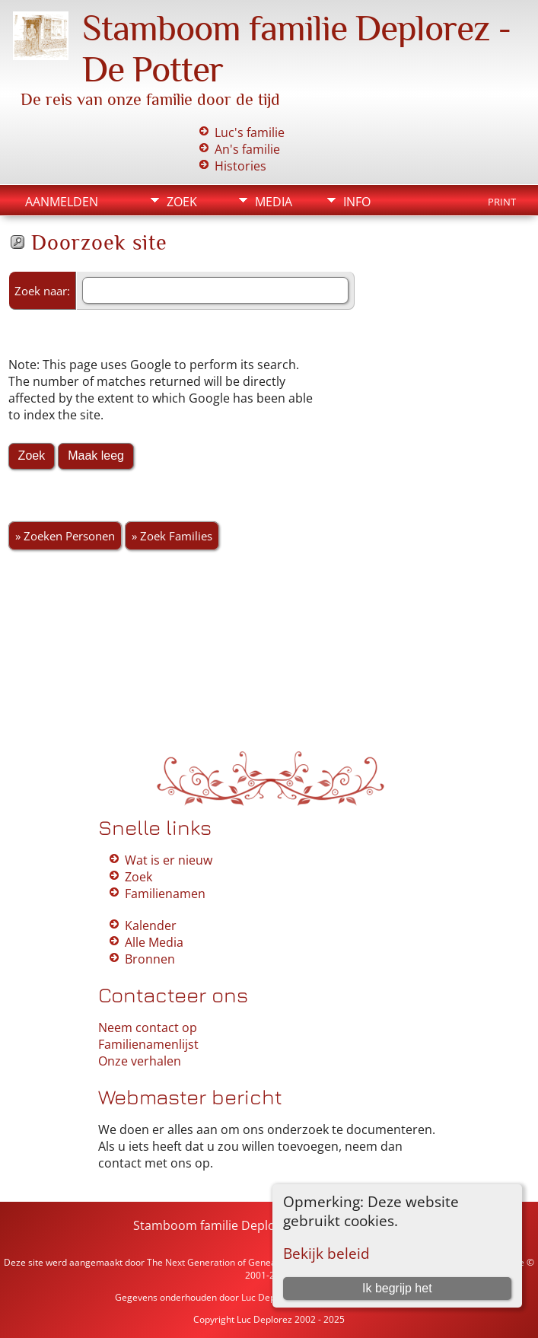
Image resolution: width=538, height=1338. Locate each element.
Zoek (182, 201)
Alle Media (154, 942)
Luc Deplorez (269, 1297)
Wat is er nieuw (168, 860)
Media (273, 201)
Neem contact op (147, 1027)
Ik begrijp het (397, 1288)
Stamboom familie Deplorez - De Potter (246, 1225)
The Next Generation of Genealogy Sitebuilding (246, 1262)
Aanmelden (61, 201)
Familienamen (165, 893)
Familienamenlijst (148, 1044)
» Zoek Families (172, 535)
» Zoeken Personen (65, 535)
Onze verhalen (139, 1061)
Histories (240, 166)
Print (502, 202)
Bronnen (150, 959)
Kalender (151, 925)
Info (357, 201)
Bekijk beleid (326, 1253)
